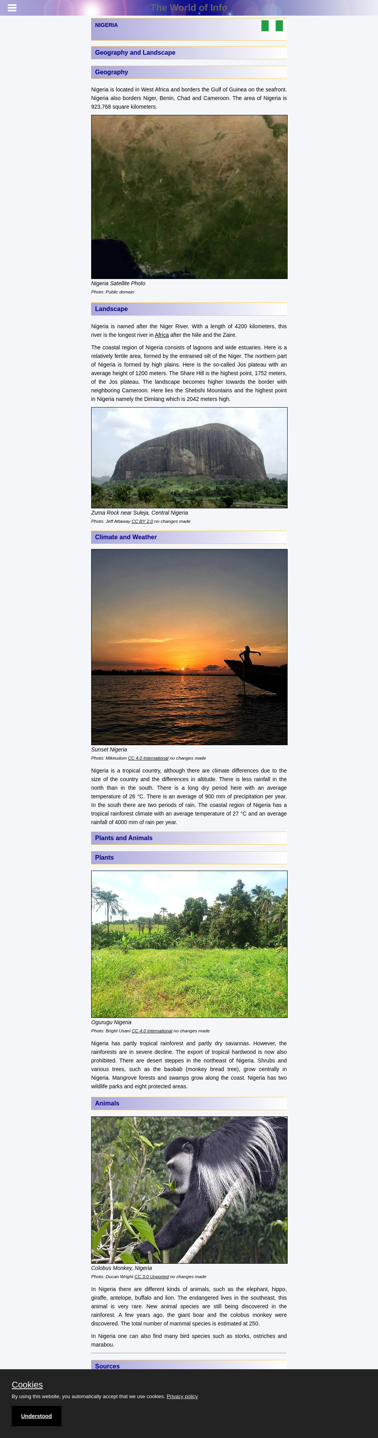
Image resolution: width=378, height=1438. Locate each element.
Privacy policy (182, 1396)
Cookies (27, 1385)
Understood (36, 1416)
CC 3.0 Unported (152, 1276)
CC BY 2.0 (142, 521)
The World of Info (189, 7)
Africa (162, 335)
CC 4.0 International (148, 757)
